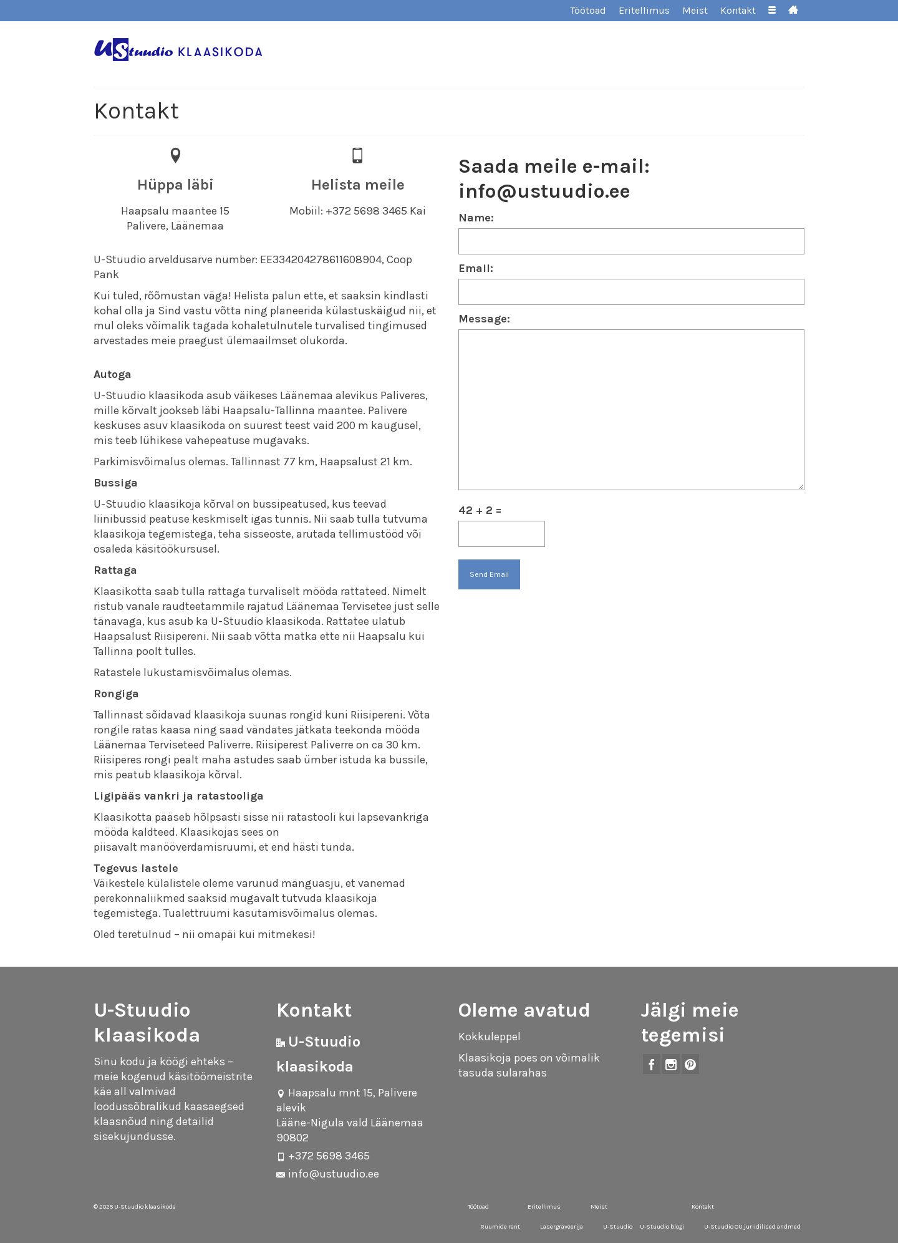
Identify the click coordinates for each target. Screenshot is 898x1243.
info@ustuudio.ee (327, 1174)
